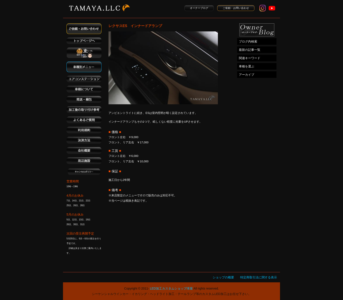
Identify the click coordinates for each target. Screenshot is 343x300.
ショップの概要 (223, 277)
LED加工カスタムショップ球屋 (171, 288)
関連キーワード (249, 58)
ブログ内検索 (248, 41)
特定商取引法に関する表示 (258, 277)
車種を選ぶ (246, 66)
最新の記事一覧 (249, 49)
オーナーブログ (199, 8)
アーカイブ (246, 74)
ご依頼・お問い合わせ (236, 8)
